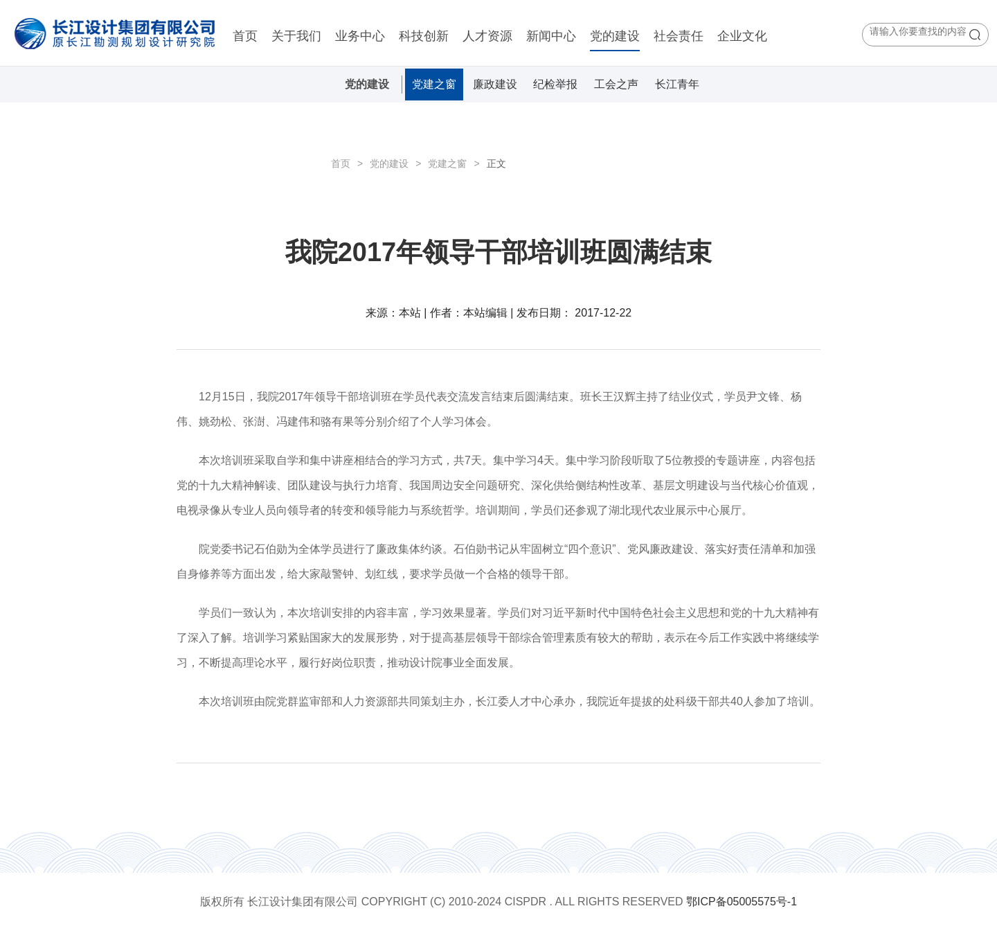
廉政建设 (495, 84)
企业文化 (742, 36)
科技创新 (424, 36)
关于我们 (296, 36)
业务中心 (360, 36)
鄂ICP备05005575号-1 (741, 901)
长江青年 (677, 84)
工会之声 (616, 84)
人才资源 (487, 36)
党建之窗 (434, 84)
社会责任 (678, 36)
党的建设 (615, 36)
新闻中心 (551, 36)
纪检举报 (555, 84)
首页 (245, 36)
